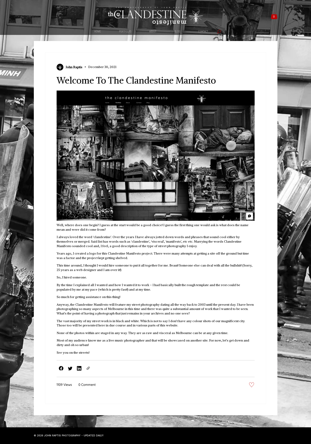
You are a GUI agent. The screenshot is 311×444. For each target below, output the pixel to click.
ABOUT (152, 31)
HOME (97, 31)
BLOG (177, 31)
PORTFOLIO (125, 31)
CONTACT (203, 31)
